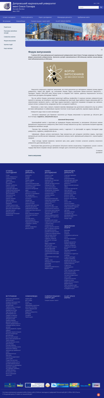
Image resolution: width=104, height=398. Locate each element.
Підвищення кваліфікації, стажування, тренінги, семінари (32, 223)
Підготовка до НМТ (11, 312)
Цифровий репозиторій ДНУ (71, 262)
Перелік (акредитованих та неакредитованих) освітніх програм (13, 325)
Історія (8, 175)
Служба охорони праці (12, 205)
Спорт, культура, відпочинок (71, 270)
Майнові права (10, 200)
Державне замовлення (12, 322)
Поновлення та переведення (13, 365)
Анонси (27, 302)
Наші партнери (68, 190)
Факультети (28, 175)
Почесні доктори (10, 187)
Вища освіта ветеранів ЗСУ (13, 338)
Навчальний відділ (30, 187)
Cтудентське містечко (70, 278)
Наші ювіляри (8, 48)
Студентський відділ (69, 257)
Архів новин (28, 303)
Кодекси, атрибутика (11, 185)
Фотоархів (28, 313)
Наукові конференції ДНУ (52, 215)
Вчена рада (48, 265)
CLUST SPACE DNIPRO (63, 21)
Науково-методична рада (32, 183)
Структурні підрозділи (12, 188)
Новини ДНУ (28, 298)
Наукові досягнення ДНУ (51, 198)
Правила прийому (11, 320)
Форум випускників (10, 40)
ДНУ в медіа (28, 300)
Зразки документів (30, 220)
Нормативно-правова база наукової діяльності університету (52, 202)
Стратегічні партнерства (70, 188)
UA (95, 3)
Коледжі (27, 177)
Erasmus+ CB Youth (69, 196)
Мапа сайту (32, 392)
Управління (9, 180)
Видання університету (31, 312)
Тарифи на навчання (11, 315)
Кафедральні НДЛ (50, 185)
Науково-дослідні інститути (52, 183)
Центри (27, 178)
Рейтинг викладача (42, 392)
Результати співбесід (11, 348)
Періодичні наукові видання (52, 261)
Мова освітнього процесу (32, 213)
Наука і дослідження (45, 17)
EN (98, 3)
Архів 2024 (9, 375)
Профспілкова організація (13, 190)
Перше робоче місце (69, 272)
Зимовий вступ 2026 (11, 310)
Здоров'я (66, 268)
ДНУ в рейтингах (10, 182)
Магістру (66, 232)
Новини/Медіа (20, 21)
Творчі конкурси (10, 340)
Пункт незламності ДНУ (70, 285)
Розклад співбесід (11, 345)
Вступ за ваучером (11, 373)
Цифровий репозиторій (31, 208)
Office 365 (71, 392)
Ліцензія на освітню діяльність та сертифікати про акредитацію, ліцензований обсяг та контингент (32, 195)
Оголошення (48, 177)
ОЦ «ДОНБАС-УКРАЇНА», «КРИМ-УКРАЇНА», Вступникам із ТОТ (13, 370)
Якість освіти (28, 182)
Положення (9, 183)
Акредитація (28, 200)
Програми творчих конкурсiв (13, 332)
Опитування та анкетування (32, 185)
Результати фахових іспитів (13, 347)
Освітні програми (30, 202)
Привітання (7, 27)
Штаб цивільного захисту (12, 206)
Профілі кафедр (29, 180)
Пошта (78, 392)
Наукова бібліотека (50, 250)
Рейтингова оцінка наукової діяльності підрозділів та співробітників (52, 212)
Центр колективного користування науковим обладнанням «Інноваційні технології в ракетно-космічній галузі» (52, 190)
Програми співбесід (11, 367)
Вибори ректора (10, 212)
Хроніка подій (8, 44)
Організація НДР (49, 205)
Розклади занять (29, 218)
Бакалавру (67, 230)
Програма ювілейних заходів (10, 32)
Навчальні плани (30, 203)
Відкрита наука (49, 268)
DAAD (66, 200)
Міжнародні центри (69, 212)
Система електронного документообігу (14, 392)
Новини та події (49, 175)
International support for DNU (71, 205)
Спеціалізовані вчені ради (52, 251)
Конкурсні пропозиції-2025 (13, 302)
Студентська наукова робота (52, 233)
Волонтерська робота (70, 273)
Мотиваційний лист (11, 313)
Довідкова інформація (12, 192)
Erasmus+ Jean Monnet (70, 198)
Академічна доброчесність (52, 266)
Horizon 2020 (67, 202)
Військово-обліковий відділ (13, 208)
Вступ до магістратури (12, 337)
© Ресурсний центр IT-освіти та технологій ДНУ (17, 394)
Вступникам (6, 21)
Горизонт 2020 (49, 260)
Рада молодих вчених (51, 235)
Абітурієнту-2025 (10, 318)
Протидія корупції (10, 210)
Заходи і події (68, 218)
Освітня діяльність (27, 17)
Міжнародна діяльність (64, 17)
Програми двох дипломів (32, 205)
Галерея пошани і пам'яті (51, 300)
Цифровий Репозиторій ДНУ (59, 392)
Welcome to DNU (68, 216)
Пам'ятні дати (29, 317)
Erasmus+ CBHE (68, 195)
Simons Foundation (69, 203)
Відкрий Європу (68, 283)
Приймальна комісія (11, 317)
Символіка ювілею (9, 37)
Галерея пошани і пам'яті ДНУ (40, 21)
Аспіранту (67, 233)
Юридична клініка (69, 280)
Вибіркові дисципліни (31, 206)
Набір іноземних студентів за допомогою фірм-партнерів (71, 208)
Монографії (48, 263)
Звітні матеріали (10, 193)
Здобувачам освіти (84, 17)
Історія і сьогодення (9, 17)
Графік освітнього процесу (71, 282)
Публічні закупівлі (10, 198)
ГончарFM (28, 315)
